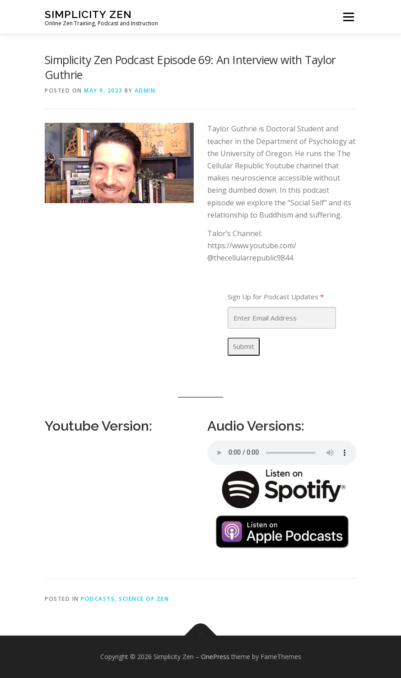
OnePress (215, 656)
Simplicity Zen (88, 14)
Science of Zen (144, 599)
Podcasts (98, 599)
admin (145, 90)
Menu (348, 16)
